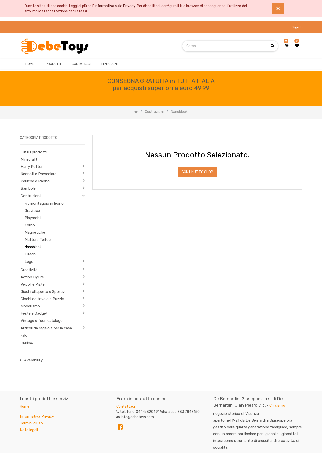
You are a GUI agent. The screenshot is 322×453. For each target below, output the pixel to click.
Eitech (30, 254)
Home (24, 406)
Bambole (28, 188)
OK (278, 9)
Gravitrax (32, 210)
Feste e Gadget (34, 313)
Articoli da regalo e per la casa (46, 328)
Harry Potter (32, 166)
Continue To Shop (197, 172)
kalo (24, 335)
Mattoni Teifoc (38, 239)
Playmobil (33, 218)
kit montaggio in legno (44, 203)
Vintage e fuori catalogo (42, 320)
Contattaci (125, 406)
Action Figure (32, 277)
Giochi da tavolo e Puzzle (42, 299)
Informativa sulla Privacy (115, 6)
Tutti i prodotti (34, 152)
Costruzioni (31, 195)
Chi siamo (277, 405)
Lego (29, 261)
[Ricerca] (298, 127)
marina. (27, 342)
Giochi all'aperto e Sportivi (43, 291)
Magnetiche (35, 232)
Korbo (30, 225)
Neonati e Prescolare (38, 174)
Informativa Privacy (37, 416)
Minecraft (29, 159)
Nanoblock (33, 247)
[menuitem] (30, 64)
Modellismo (30, 306)
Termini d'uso (31, 423)
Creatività (29, 270)
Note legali (29, 430)
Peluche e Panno (35, 181)
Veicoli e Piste (33, 284)
